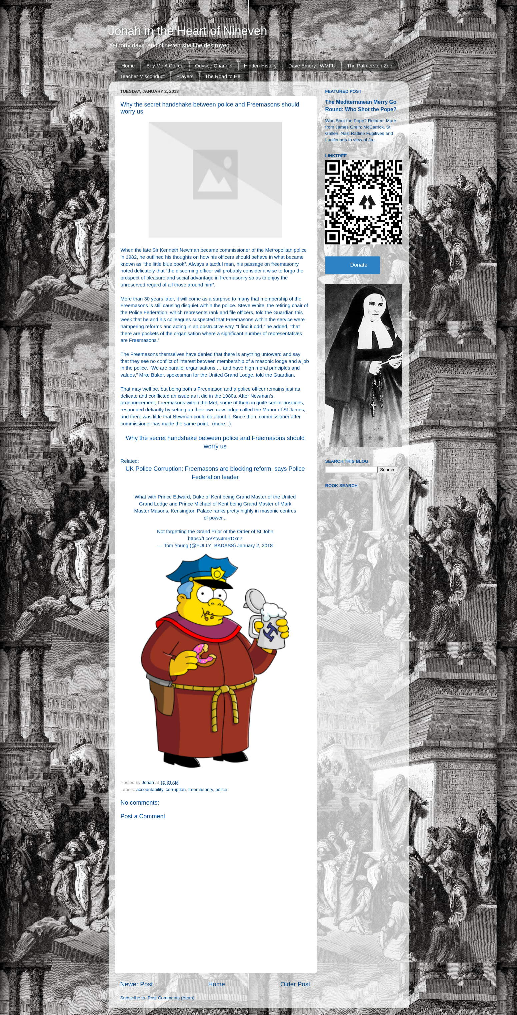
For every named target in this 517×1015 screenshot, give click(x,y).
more (219, 423)
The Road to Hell (224, 76)
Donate (359, 265)
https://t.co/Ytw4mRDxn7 (215, 538)
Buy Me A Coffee (164, 65)
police (221, 789)
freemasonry (200, 789)
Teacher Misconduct (142, 76)
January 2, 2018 (255, 545)
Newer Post (136, 984)
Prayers (185, 76)
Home (128, 65)
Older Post (295, 984)
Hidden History (260, 65)
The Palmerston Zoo (369, 65)
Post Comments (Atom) (171, 997)
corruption (176, 789)
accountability (149, 789)
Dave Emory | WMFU (311, 65)
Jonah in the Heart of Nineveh (188, 31)
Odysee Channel (213, 65)
